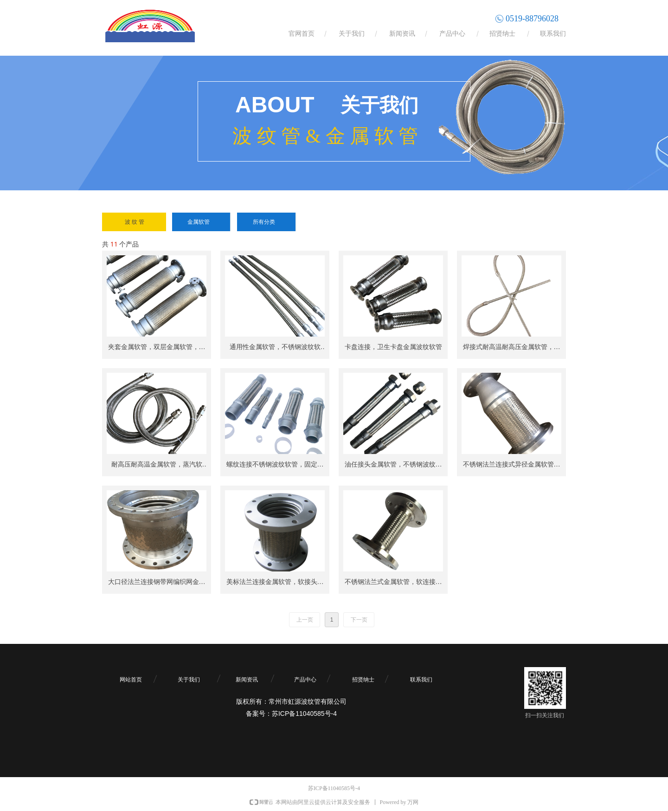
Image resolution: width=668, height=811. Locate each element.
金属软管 (198, 222)
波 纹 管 (134, 222)
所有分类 (264, 222)
